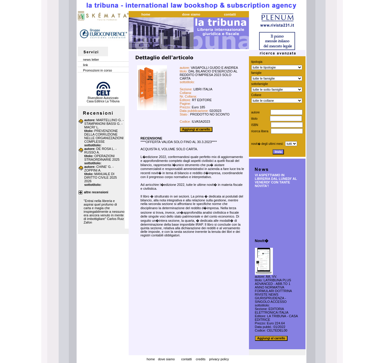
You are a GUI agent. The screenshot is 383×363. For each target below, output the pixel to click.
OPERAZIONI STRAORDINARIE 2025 (102, 157)
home (151, 359)
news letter (91, 59)
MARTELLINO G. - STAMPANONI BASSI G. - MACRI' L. (104, 123)
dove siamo (166, 359)
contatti (186, 359)
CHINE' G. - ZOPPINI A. (99, 168)
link (85, 65)
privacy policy (219, 359)
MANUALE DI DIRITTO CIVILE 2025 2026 (100, 177)
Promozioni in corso (97, 70)
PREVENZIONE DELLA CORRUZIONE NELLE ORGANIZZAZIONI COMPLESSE (104, 136)
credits (200, 359)
